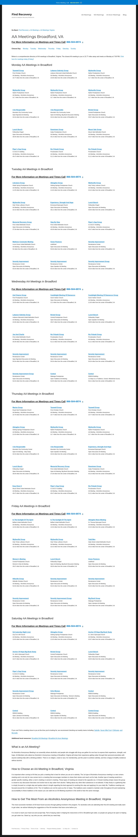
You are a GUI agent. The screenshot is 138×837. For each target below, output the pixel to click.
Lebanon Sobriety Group (59, 70)
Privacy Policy (25, 828)
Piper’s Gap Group (19, 149)
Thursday (51, 48)
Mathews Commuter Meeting (23, 242)
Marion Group (18, 407)
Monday (25, 48)
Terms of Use (34, 828)
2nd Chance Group (19, 295)
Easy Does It (17, 486)
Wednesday (42, 48)
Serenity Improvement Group (99, 261)
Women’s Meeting (19, 559)
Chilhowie (115, 730)
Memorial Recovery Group (22, 222)
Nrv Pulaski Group (57, 149)
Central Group (93, 710)
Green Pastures (56, 242)
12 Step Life (66, 828)
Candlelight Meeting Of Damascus (62, 295)
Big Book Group (94, 598)
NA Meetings (99, 15)
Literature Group (19, 183)
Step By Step (55, 222)
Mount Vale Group (94, 129)
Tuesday (33, 48)
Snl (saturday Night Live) (22, 632)
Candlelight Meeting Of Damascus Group (103, 295)
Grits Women (55, 691)
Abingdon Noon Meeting (97, 520)
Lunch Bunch (17, 129)
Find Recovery (22, 14)
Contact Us (75, 828)
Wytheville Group (94, 70)
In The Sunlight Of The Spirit (23, 520)
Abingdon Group (56, 183)
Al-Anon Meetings (113, 15)
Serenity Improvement (96, 242)
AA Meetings (86, 15)
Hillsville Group (18, 579)
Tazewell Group (18, 70)
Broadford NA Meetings (39, 738)
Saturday (66, 48)
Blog (124, 15)
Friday (58, 48)
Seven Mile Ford (106, 730)
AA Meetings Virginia (47, 30)
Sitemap (42, 828)
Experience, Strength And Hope (61, 202)
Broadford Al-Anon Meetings (58, 738)
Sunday (73, 48)
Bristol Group (93, 110)
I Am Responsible (19, 110)
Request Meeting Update (54, 828)
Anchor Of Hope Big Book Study (100, 632)
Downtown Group (56, 129)
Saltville (97, 730)
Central (53, 374)
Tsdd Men (91, 539)
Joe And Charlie (18, 334)
